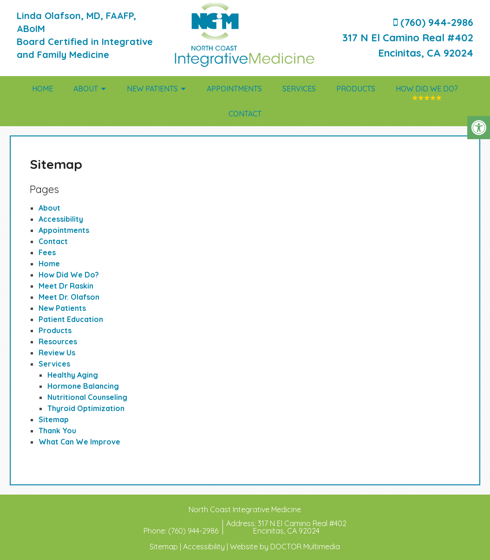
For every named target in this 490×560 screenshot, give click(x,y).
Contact (245, 113)
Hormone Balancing (83, 386)
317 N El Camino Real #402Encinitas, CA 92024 (299, 527)
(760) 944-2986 (194, 530)
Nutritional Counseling (87, 397)
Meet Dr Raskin (66, 285)
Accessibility (61, 219)
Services (299, 88)
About (85, 88)
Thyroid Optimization (85, 408)
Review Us (57, 352)
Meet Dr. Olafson (69, 297)
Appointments (234, 88)
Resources (58, 341)
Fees (47, 252)
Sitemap (54, 419)
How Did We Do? (427, 88)
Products (355, 88)
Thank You (57, 430)
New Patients (152, 88)
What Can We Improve (79, 441)
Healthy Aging (72, 375)
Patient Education (71, 319)
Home (42, 88)
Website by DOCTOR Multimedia (285, 546)
